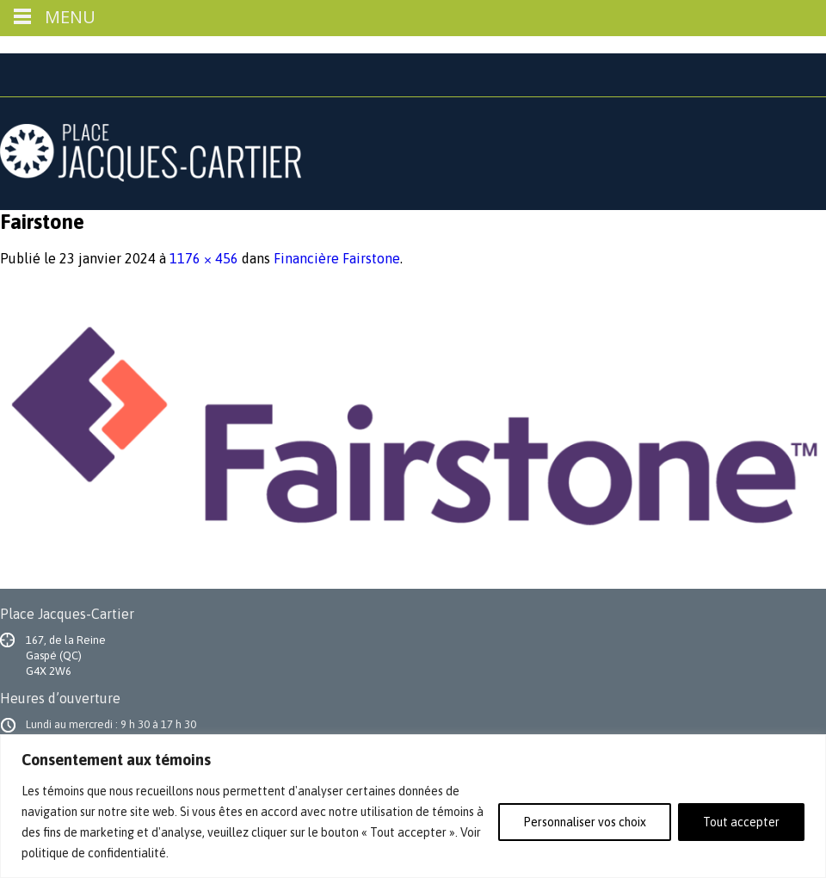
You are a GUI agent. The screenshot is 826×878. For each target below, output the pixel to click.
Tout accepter (741, 822)
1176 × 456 (204, 258)
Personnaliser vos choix (584, 822)
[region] (413, 806)
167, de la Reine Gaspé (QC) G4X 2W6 (66, 655)
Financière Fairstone (337, 258)
